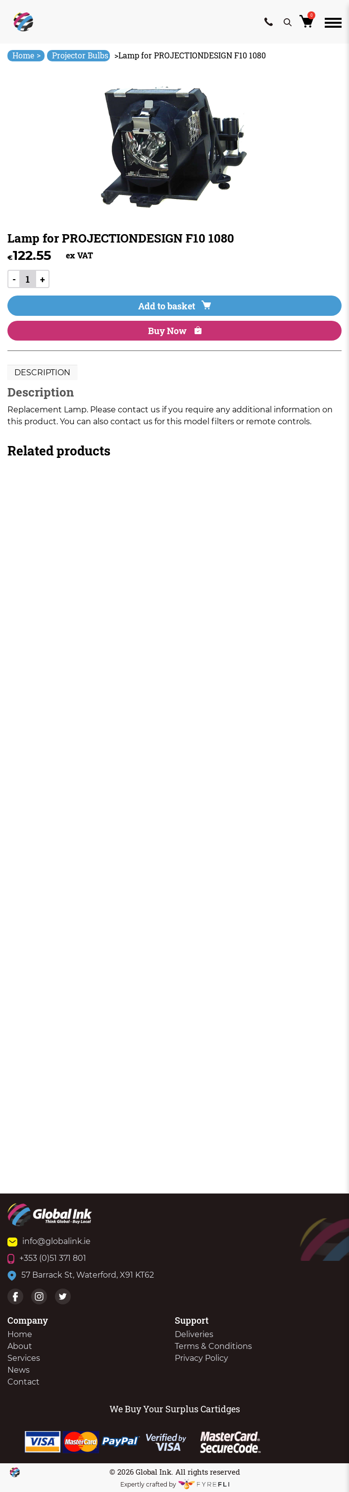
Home (26, 55)
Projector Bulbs (80, 55)
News (18, 1370)
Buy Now (174, 331)
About (19, 1346)
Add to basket (174, 306)
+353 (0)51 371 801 (46, 1258)
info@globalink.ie (49, 1241)
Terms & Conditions (213, 1346)
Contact (23, 1382)
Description (42, 372)
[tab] (42, 372)
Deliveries (194, 1334)
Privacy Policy (201, 1358)
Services (23, 1358)
